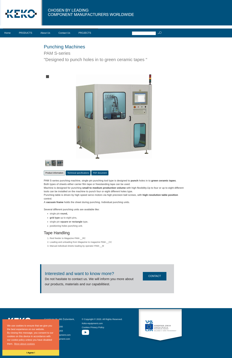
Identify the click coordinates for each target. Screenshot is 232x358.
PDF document (100, 173)
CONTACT (154, 276)
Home (7, 33)
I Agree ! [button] (30, 352)
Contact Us (64, 33)
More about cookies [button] (24, 344)
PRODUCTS (25, 33)
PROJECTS (84, 33)
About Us (45, 33)
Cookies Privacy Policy (93, 327)
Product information (54, 173)
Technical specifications (78, 173)
